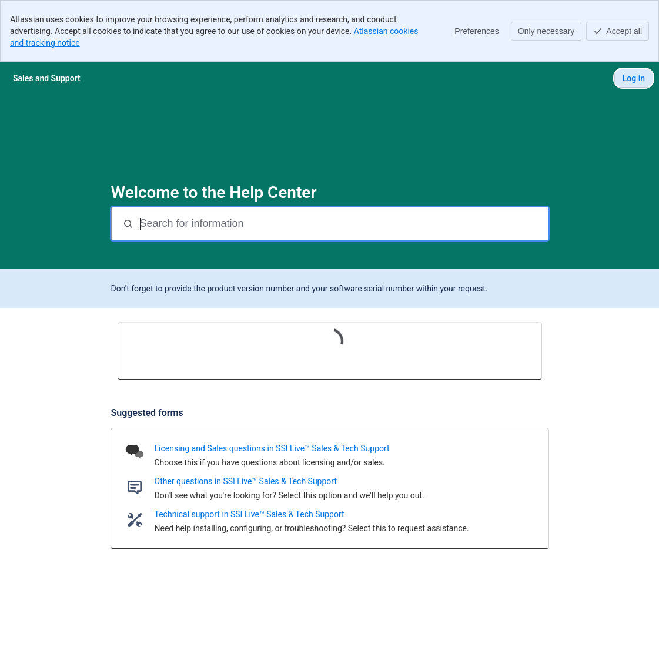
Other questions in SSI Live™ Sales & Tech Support (246, 481)
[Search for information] (343, 223)
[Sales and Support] (46, 78)
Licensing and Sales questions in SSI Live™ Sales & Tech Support (272, 448)
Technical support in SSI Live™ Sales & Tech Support (249, 514)
